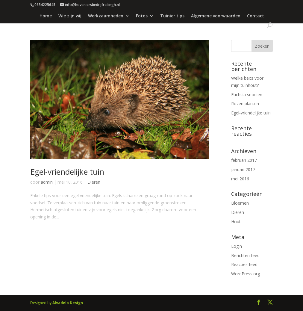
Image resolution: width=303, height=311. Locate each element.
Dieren (93, 182)
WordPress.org (245, 274)
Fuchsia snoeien (246, 94)
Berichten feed (245, 255)
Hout (236, 221)
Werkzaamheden (105, 16)
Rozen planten (245, 103)
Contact (255, 16)
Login (236, 246)
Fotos (142, 16)
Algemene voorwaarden (215, 16)
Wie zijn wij (69, 16)
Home (46, 16)
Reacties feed (244, 264)
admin (47, 182)
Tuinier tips (172, 16)
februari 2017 (244, 160)
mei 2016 (240, 179)
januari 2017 (243, 169)
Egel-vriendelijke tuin (67, 171)
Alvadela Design (67, 302)
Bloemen (240, 203)
